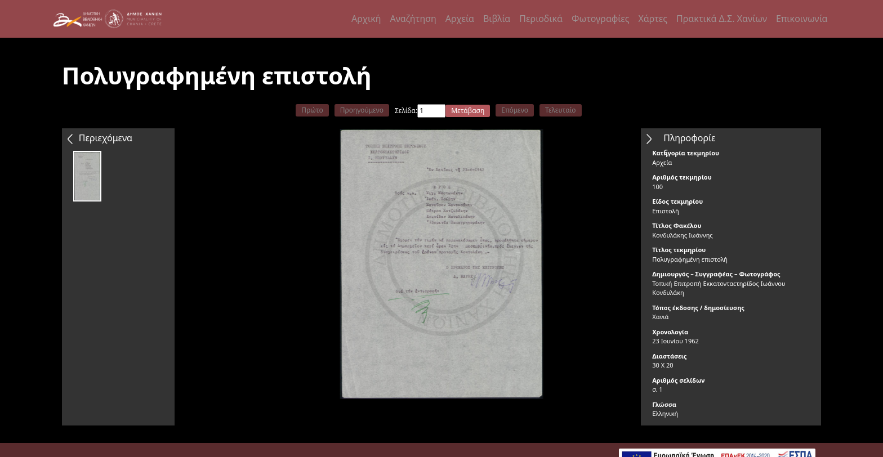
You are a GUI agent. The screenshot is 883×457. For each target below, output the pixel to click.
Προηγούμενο (361, 110)
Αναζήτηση (413, 18)
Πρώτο (312, 110)
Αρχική (366, 18)
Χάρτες (652, 18)
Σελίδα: (406, 110)
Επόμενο (514, 110)
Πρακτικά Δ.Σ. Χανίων (721, 18)
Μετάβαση (467, 110)
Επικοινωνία (802, 18)
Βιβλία (496, 18)
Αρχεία (459, 18)
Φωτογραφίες (600, 18)
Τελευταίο (560, 110)
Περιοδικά (541, 18)
